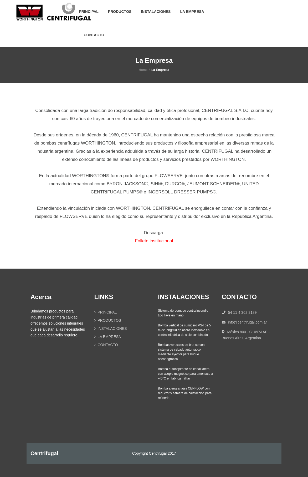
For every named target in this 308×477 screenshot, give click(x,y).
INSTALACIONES (156, 11)
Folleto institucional (154, 240)
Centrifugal (44, 453)
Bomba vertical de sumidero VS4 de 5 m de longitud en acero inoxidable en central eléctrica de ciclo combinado (184, 330)
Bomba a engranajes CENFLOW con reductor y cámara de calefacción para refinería (185, 393)
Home (143, 70)
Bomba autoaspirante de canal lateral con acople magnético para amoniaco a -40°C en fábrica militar (185, 373)
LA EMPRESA (192, 11)
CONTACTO (94, 35)
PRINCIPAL (89, 11)
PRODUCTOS (119, 11)
